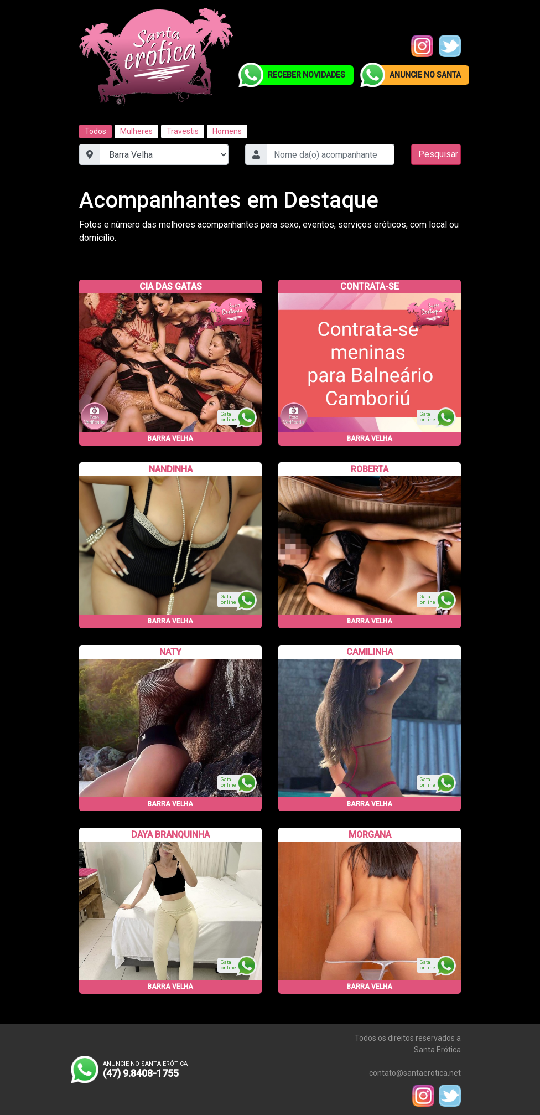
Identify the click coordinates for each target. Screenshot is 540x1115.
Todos (95, 131)
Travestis (183, 131)
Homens (227, 131)
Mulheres (136, 131)
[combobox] (330, 154)
